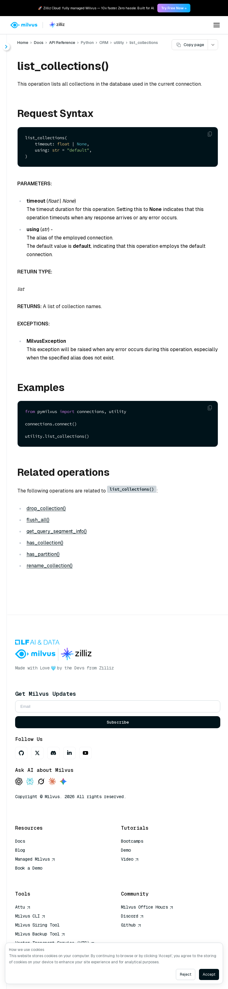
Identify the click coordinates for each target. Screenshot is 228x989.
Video (130, 859)
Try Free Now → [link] (174, 8)
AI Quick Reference (37, 877)
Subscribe (118, 722)
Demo (126, 850)
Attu (23, 907)
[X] (37, 753)
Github (131, 925)
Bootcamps (132, 841)
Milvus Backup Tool (40, 934)
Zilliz (106, 668)
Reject (185, 974)
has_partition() (43, 554)
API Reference (62, 42)
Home (22, 42)
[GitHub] (21, 753)
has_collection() (45, 543)
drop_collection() (46, 508)
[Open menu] (216, 25)
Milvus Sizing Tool (37, 925)
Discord (132, 916)
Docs (39, 42)
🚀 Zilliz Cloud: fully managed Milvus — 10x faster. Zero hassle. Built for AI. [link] (96, 8)
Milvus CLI (30, 916)
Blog (20, 850)
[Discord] (53, 753)
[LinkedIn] (69, 753)
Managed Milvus (35, 859)
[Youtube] (85, 753)
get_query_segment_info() (57, 531)
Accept (209, 974)
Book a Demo (28, 868)
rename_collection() (50, 565)
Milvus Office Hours (147, 907)
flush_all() (38, 520)
